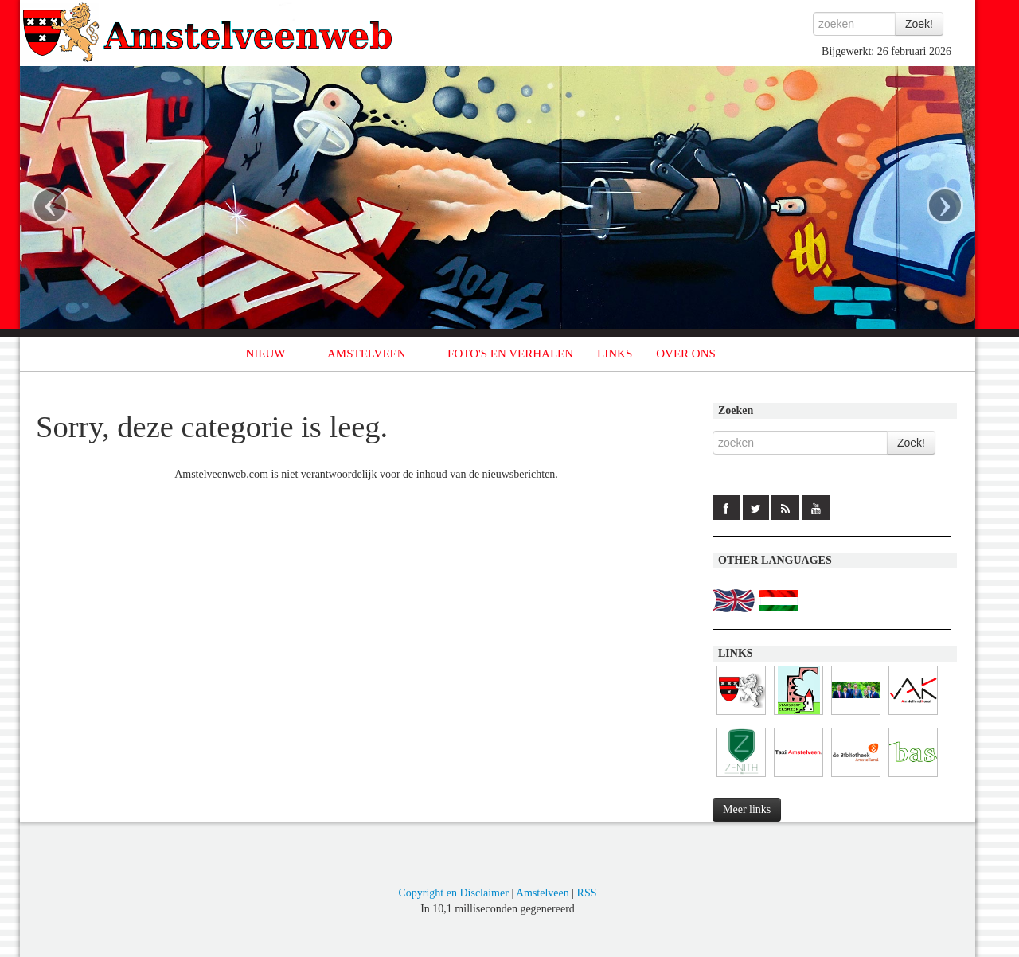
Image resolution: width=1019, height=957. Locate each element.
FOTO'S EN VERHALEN (510, 353)
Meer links (747, 809)
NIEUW (266, 353)
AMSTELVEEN (366, 353)
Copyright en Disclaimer (453, 893)
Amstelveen (542, 893)
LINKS (614, 353)
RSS (587, 893)
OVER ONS (686, 353)
